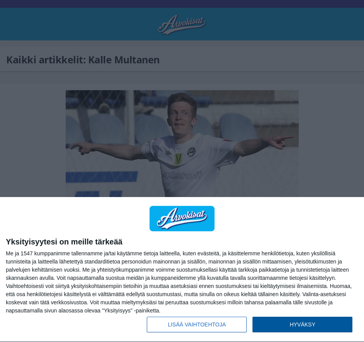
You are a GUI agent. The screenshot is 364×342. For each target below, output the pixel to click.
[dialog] (182, 269)
